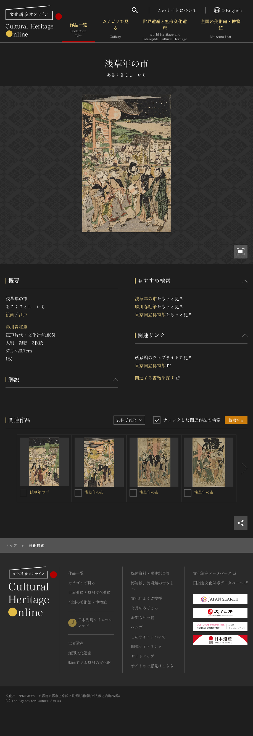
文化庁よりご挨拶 (146, 598)
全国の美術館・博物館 (221, 30)
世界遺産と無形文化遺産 (165, 30)
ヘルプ (137, 627)
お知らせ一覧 (142, 617)
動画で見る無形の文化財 (89, 662)
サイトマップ (142, 656)
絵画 (10, 314)
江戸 (23, 314)
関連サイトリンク (146, 646)
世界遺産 (76, 643)
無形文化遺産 (79, 653)
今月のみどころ (144, 608)
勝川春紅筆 (17, 326)
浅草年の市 (146, 298)
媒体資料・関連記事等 (150, 573)
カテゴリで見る (115, 30)
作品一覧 (78, 30)
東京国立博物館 (150, 314)
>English (228, 10)
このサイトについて (177, 10)
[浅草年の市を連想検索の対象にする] (23, 492)
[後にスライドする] (241, 468)
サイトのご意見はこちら (152, 665)
